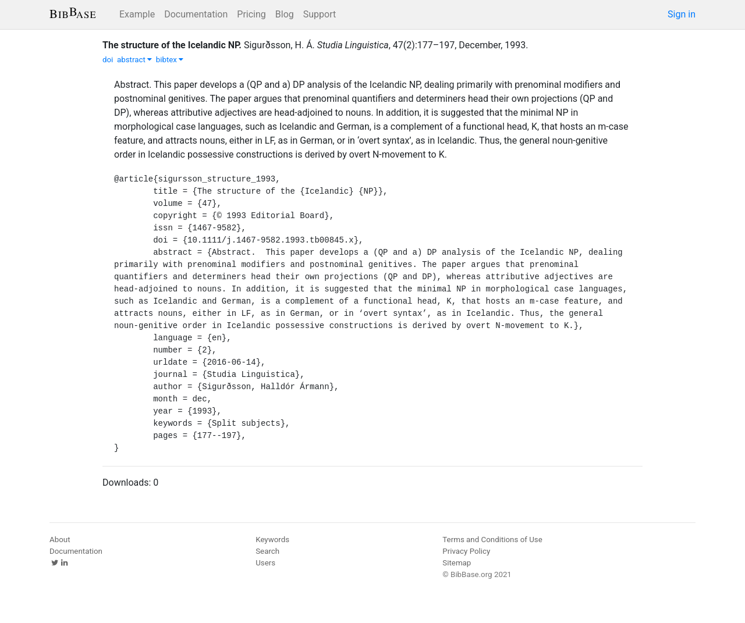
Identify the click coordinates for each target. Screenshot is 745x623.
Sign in (682, 14)
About (59, 539)
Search (267, 551)
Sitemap (456, 562)
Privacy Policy (466, 551)
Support (319, 14)
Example (137, 14)
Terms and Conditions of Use (492, 539)
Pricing (251, 14)
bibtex (170, 59)
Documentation (196, 14)
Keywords (272, 539)
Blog (284, 14)
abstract (134, 59)
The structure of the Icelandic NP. (172, 45)
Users (265, 562)
